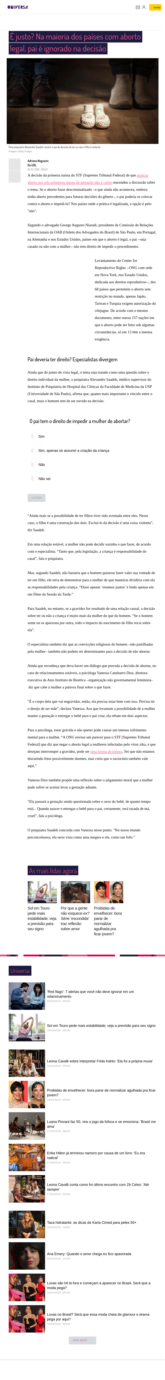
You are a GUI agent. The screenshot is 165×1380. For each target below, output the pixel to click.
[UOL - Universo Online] (30, 7)
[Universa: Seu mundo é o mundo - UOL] (18, 7)
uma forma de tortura (106, 752)
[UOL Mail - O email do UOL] (138, 7)
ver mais (82, 1340)
